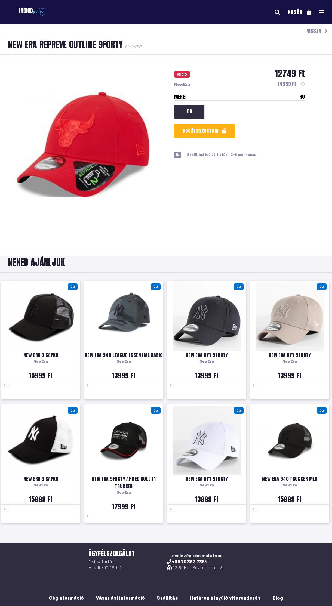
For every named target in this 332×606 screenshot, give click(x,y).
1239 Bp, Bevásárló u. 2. (195, 567)
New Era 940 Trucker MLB (289, 479)
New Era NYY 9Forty (207, 355)
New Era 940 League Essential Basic (124, 355)
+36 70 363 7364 (187, 561)
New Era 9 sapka (40, 355)
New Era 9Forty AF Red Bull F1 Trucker (124, 482)
